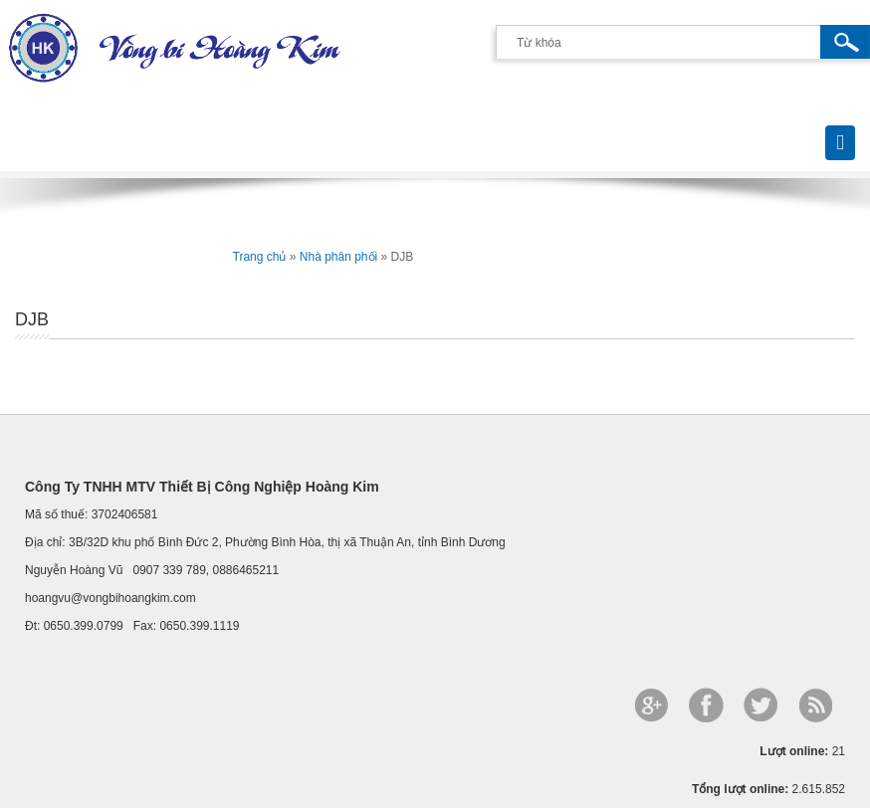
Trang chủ (260, 257)
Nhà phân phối (338, 257)
